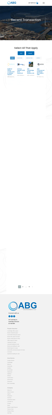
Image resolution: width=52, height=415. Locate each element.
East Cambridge (11, 383)
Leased (30, 53)
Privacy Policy (10, 411)
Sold (21, 53)
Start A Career (10, 392)
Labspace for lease (11, 342)
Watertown (9, 371)
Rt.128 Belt (9, 370)
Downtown (9, 381)
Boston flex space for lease (13, 336)
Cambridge (9, 362)
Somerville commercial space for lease (16, 350)
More (38, 58)
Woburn (9, 375)
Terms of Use (10, 409)
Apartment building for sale (13, 353)
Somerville (9, 366)
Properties (9, 395)
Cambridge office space (12, 330)
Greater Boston (10, 360)
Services (9, 397)
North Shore (10, 379)
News (8, 405)
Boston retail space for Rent (13, 338)
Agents (9, 394)
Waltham (9, 373)
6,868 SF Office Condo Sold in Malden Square (10, 68)
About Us (9, 390)
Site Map (9, 413)
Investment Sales (11, 399)
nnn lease (9, 351)
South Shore (10, 377)
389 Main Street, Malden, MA (14, 73)
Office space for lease (12, 340)
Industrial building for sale (13, 344)
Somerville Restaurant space (13, 334)
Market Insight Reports (12, 407)
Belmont (9, 364)
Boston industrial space (12, 332)
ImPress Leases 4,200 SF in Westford (21, 66)
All (12, 58)
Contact (9, 403)
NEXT (32, 286)
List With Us (10, 401)
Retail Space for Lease (12, 348)
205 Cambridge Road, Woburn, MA (30, 64)
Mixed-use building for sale (13, 346)
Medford (9, 368)
